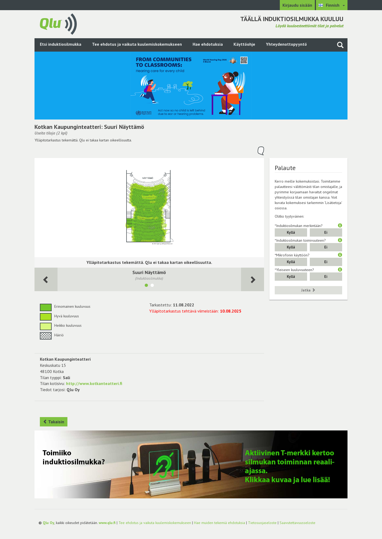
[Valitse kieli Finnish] (331, 5)
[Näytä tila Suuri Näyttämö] (146, 286)
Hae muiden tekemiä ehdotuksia (219, 522)
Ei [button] (325, 232)
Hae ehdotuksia (208, 44)
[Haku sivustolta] (340, 44)
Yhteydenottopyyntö (286, 44)
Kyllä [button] (291, 232)
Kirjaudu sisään (297, 5)
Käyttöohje (244, 44)
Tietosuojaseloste (262, 522)
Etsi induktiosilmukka (60, 44)
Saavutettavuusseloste (297, 522)
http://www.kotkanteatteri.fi (94, 383)
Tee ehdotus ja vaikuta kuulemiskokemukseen (137, 44)
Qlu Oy (48, 522)
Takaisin (53, 421)
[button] (340, 225)
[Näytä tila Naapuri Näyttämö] (152, 286)
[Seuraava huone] (46, 279)
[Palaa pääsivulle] (58, 23)
